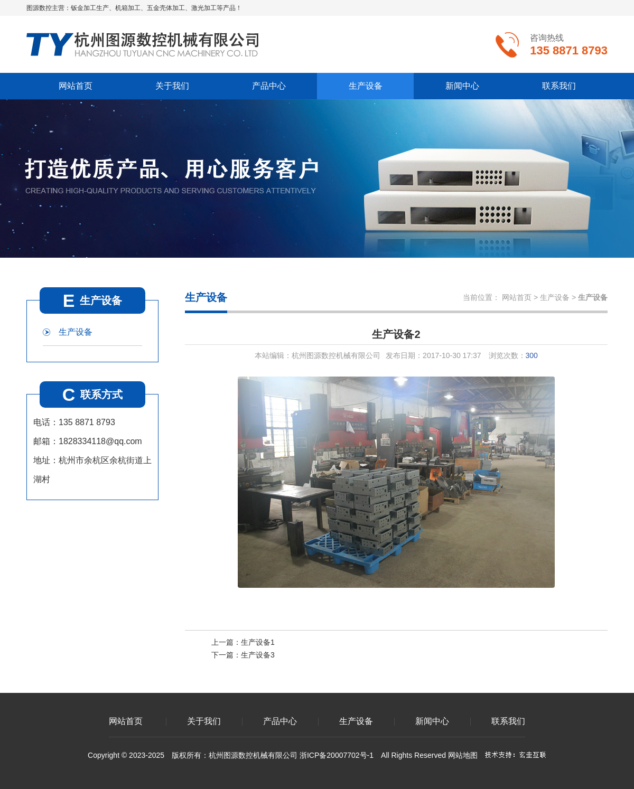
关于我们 (172, 85)
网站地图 (463, 755)
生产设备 (366, 85)
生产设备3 (258, 655)
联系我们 (559, 85)
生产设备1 (258, 642)
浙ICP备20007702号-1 (337, 755)
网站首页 (75, 85)
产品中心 (269, 85)
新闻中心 (462, 85)
